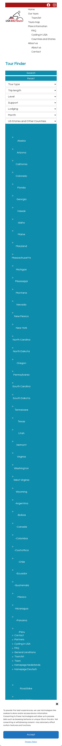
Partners (19, 639)
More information (37, 26)
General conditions (25, 652)
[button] (57, 704)
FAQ (33, 30)
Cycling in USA (39, 35)
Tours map (34, 22)
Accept (31, 734)
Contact (36, 52)
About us (33, 43)
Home (31, 9)
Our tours (33, 13)
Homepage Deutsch (25, 669)
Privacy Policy (31, 742)
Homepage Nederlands (27, 665)
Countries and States (43, 39)
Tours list (36, 18)
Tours (17, 661)
